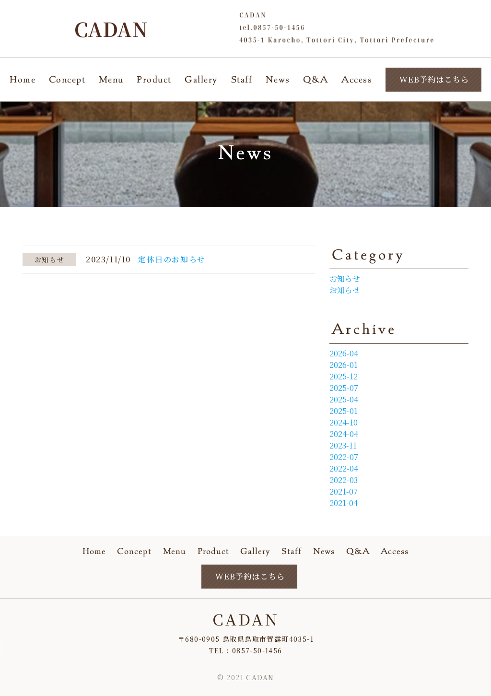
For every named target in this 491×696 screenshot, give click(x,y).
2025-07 (343, 387)
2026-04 (343, 353)
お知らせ (344, 278)
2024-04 (343, 433)
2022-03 (343, 479)
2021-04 (343, 502)
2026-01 (343, 364)
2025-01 (343, 410)
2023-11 (343, 445)
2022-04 (343, 468)
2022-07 (343, 456)
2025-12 (343, 376)
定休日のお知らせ (172, 259)
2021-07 (343, 491)
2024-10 (343, 422)
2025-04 (343, 399)
